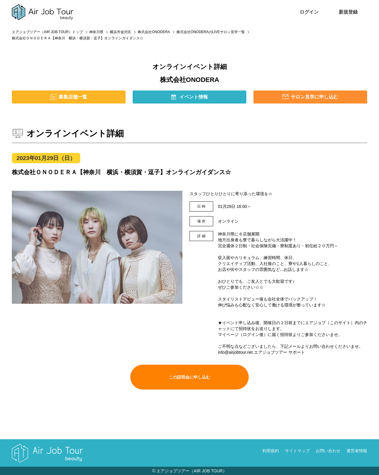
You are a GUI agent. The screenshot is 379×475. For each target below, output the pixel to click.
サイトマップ (297, 450)
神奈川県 (96, 32)
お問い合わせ (328, 450)
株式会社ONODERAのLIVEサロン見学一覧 (210, 32)
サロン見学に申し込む (314, 96)
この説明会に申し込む (189, 377)
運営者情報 (356, 450)
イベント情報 (193, 96)
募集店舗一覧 (73, 96)
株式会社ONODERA (154, 32)
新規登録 (348, 11)
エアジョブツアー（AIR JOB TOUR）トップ (47, 32)
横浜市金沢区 (120, 32)
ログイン (309, 11)
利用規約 (270, 450)
